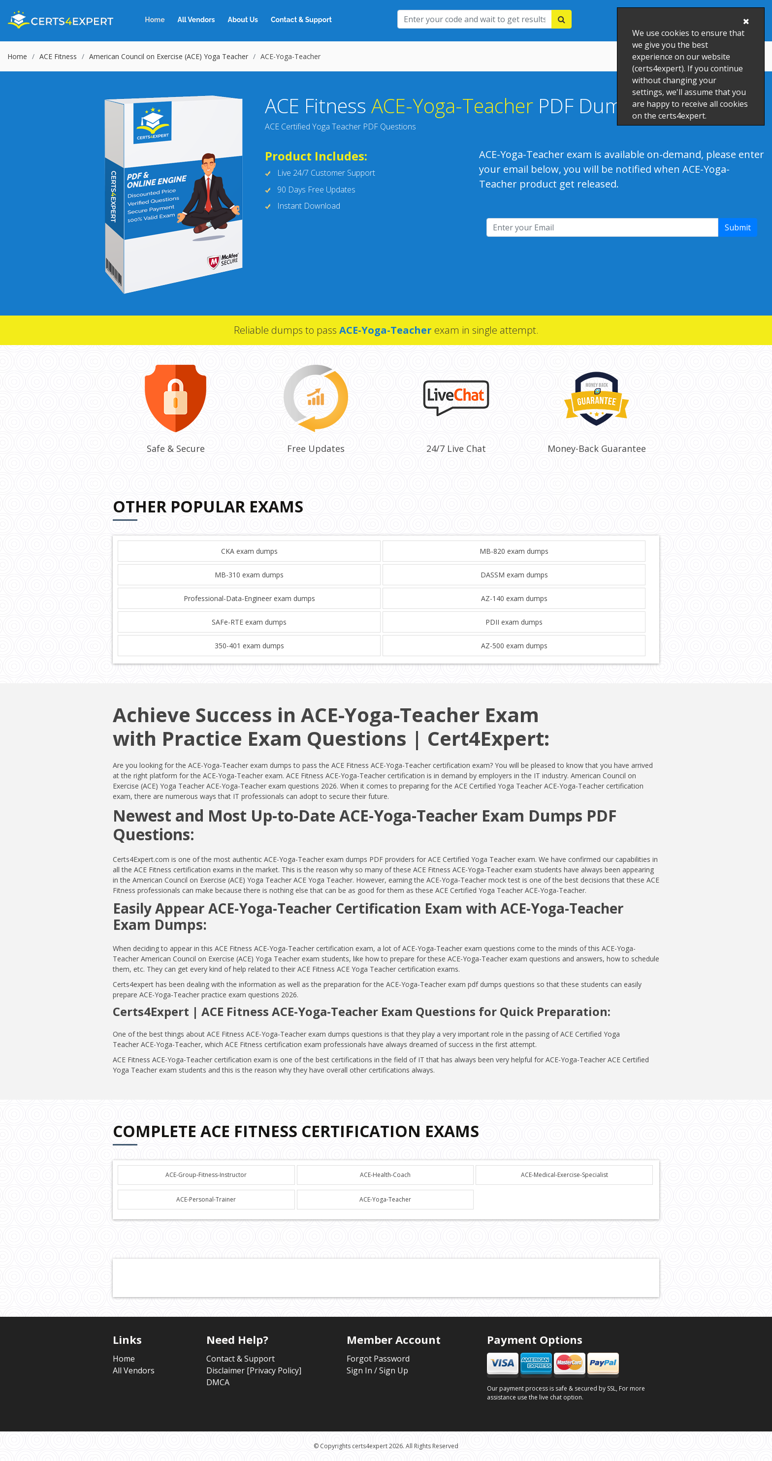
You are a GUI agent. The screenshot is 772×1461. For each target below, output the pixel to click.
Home (154, 20)
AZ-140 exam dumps (514, 598)
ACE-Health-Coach (385, 1175)
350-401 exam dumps (249, 645)
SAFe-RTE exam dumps (249, 622)
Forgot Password (378, 1358)
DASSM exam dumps (514, 574)
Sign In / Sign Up (377, 1370)
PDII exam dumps (514, 622)
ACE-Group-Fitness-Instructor (206, 1175)
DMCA (217, 1382)
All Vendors (196, 20)
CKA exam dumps (249, 551)
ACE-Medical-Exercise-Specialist (564, 1175)
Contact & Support (301, 20)
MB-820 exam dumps (514, 551)
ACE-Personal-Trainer (206, 1199)
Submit (738, 227)
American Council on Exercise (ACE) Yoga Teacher (168, 56)
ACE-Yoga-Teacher (385, 1199)
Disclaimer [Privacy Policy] (253, 1370)
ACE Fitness (58, 56)
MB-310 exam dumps (249, 574)
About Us (243, 20)
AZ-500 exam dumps (514, 645)
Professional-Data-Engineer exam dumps (249, 598)
